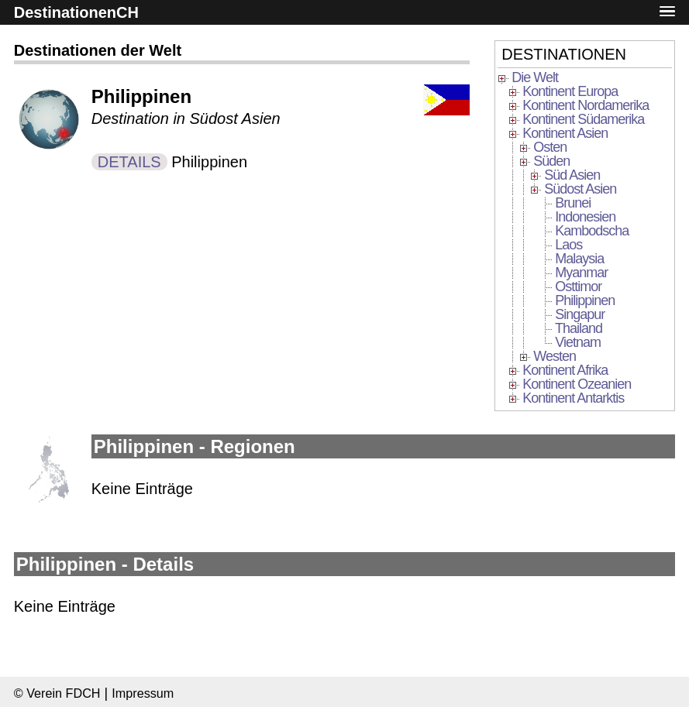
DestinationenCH (76, 12)
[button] (667, 12)
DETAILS (129, 161)
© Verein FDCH (57, 693)
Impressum (143, 693)
